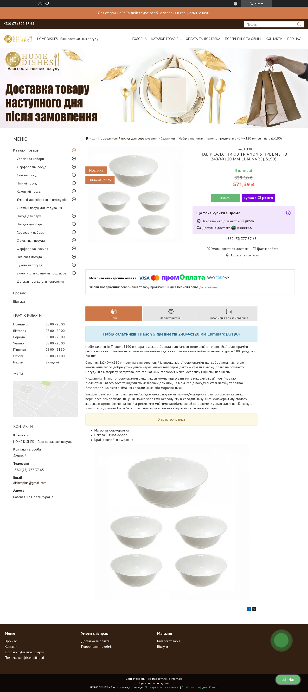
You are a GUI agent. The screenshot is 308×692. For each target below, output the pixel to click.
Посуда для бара (30, 224)
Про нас (294, 39)
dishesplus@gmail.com (29, 483)
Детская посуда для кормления (40, 281)
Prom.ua (176, 678)
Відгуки (19, 301)
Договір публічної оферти (24, 652)
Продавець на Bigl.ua (154, 683)
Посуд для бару (29, 216)
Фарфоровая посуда (32, 249)
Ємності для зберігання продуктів (42, 199)
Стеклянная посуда (31, 240)
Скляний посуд (27, 175)
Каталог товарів (165, 39)
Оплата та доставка (203, 39)
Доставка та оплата (95, 641)
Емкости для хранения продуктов (41, 273)
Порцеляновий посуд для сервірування (127, 138)
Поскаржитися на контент (162, 687)
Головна (139, 39)
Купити (225, 198)
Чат (288, 679)
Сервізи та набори (30, 159)
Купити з (258, 198)
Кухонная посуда (29, 265)
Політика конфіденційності (24, 657)
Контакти (274, 39)
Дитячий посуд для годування (39, 208)
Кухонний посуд (29, 191)
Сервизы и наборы (31, 232)
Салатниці (168, 138)
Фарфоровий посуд (31, 167)
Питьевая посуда (29, 257)
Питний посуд (27, 183)
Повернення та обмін (243, 39)
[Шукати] (299, 24)
